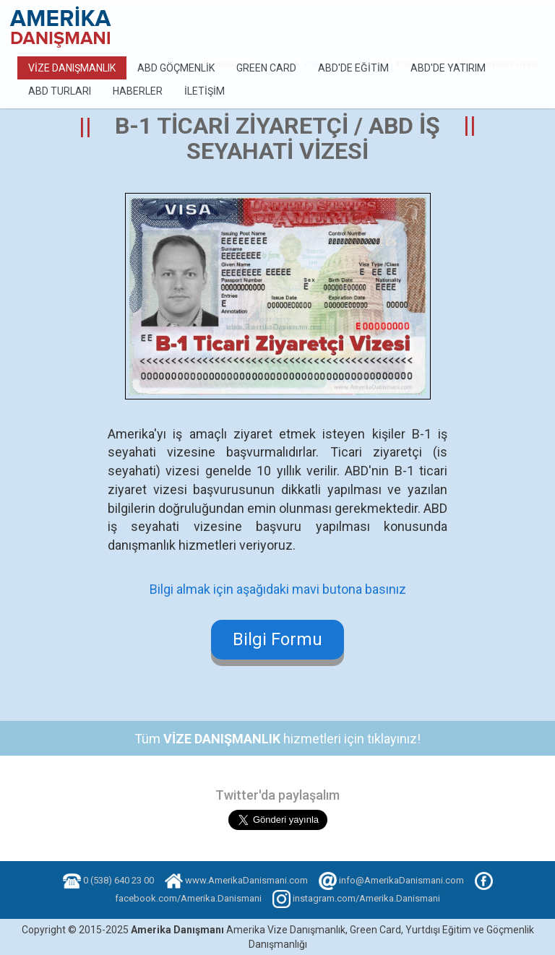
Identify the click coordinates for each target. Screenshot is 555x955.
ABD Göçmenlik (176, 68)
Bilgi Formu (277, 639)
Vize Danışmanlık (72, 68)
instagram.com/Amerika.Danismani (366, 898)
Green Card (266, 68)
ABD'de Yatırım (448, 68)
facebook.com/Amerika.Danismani (188, 898)
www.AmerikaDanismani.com (246, 880)
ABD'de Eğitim (353, 68)
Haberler (138, 91)
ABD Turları (59, 91)
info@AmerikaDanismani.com (401, 880)
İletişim (204, 91)
